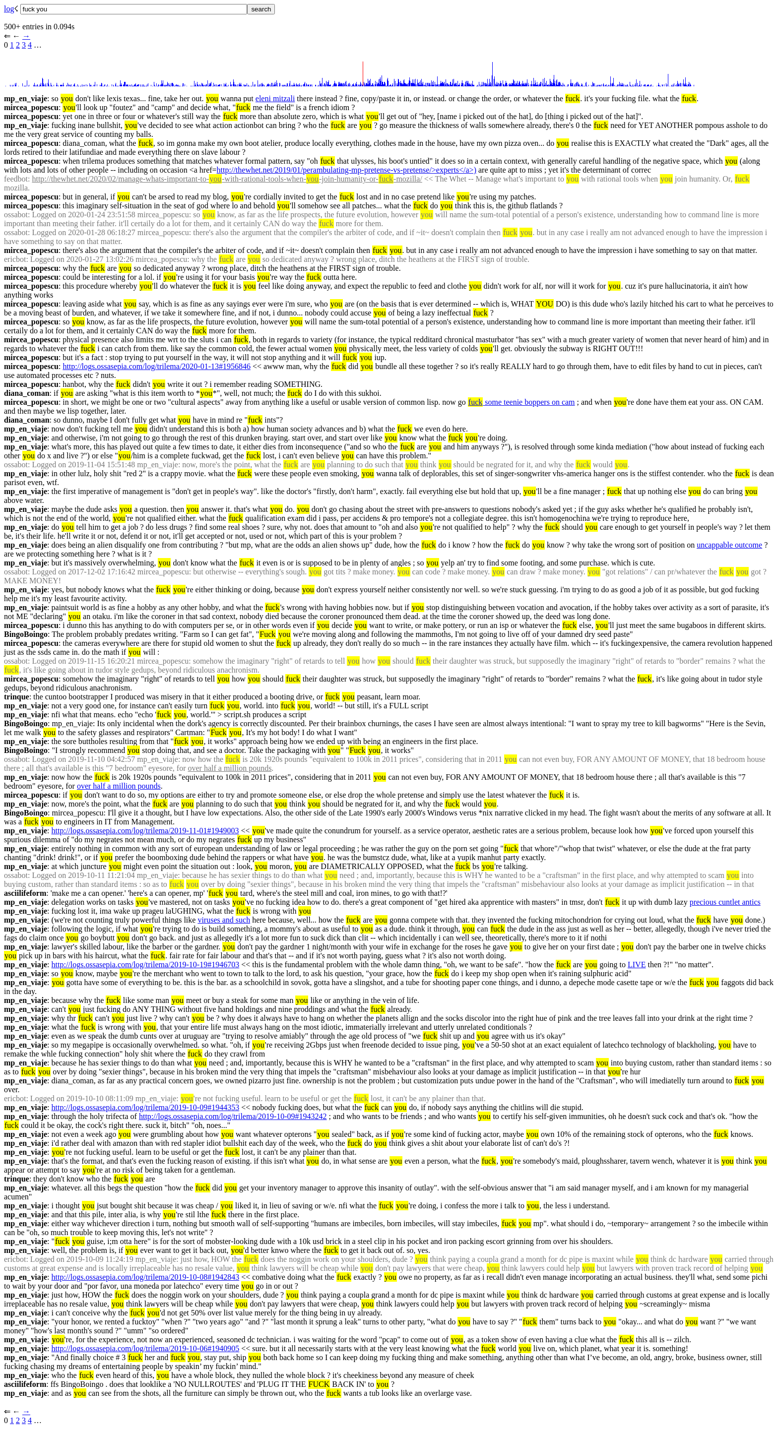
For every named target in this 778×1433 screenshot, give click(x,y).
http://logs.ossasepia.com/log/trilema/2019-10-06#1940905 (146, 1348)
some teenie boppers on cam (521, 402)
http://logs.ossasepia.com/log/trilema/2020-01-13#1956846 (157, 366)
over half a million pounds (230, 768)
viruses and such (223, 920)
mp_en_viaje (25, 98)
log (9, 8)
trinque (16, 696)
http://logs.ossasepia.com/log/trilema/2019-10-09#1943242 (233, 1116)
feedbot (16, 179)
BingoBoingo (26, 634)
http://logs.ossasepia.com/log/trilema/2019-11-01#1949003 (145, 830)
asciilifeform (25, 893)
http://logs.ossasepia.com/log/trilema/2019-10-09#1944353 (146, 1107)
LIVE (637, 964)
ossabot (16, 214)
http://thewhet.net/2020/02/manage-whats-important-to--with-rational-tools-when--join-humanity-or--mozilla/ (227, 179)
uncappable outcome (729, 545)
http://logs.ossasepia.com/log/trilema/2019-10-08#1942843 (146, 1277)
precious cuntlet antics (725, 902)
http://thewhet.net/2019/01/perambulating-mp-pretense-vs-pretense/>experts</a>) (346, 170)
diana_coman (27, 393)
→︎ (26, 36)
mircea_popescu (31, 107)
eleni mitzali (275, 98)
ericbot (15, 259)
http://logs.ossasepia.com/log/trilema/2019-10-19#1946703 (146, 964)
